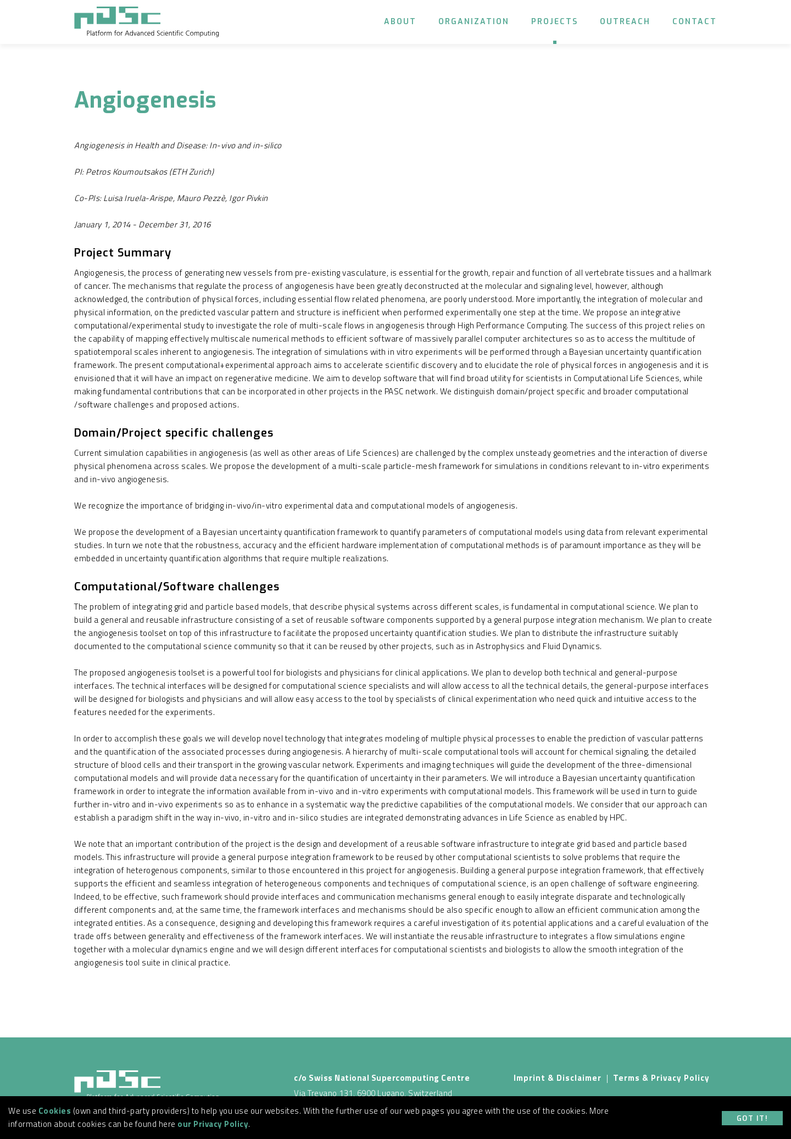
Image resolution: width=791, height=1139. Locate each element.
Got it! (752, 1118)
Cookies (54, 1110)
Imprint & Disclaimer (557, 1077)
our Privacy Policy (212, 1124)
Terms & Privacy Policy (661, 1077)
